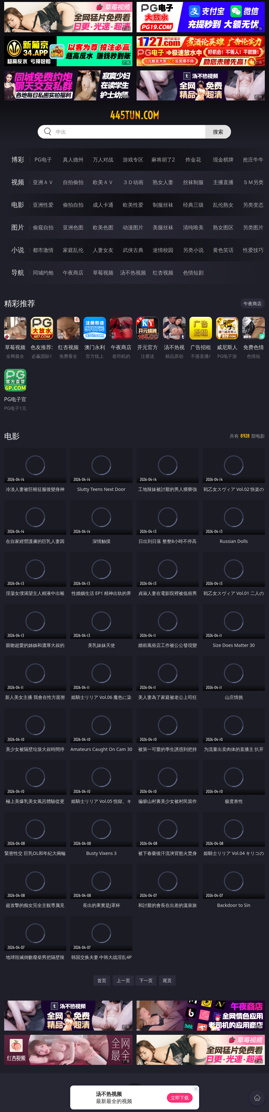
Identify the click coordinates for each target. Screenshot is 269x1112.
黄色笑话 (223, 250)
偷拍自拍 (73, 204)
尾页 (167, 980)
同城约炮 (43, 272)
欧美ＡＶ (103, 182)
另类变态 (253, 204)
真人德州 (73, 159)
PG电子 (43, 159)
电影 (17, 204)
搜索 (218, 131)
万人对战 (103, 159)
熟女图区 (223, 227)
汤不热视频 (133, 272)
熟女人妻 (163, 182)
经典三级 (193, 204)
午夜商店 (73, 272)
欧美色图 (103, 227)
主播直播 (223, 182)
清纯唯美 (193, 227)
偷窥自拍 (43, 227)
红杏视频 (163, 272)
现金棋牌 (223, 159)
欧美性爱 (133, 204)
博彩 (17, 159)
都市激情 (43, 250)
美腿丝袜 (163, 227)
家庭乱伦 (73, 250)
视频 (17, 182)
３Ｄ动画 (133, 182)
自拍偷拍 (73, 182)
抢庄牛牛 (253, 159)
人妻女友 (103, 250)
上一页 (123, 980)
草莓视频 (103, 272)
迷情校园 (163, 250)
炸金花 (193, 159)
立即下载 (180, 1098)
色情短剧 (193, 272)
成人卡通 (103, 204)
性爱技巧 (253, 250)
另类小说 (193, 250)
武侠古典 (133, 250)
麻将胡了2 (163, 159)
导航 (17, 272)
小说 (17, 249)
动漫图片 (133, 227)
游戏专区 (133, 159)
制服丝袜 (163, 204)
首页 (101, 980)
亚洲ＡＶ (43, 182)
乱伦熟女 (223, 204)
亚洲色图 (73, 227)
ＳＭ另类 (253, 182)
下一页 (146, 980)
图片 (17, 227)
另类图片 (253, 227)
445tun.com (134, 115)
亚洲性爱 (43, 204)
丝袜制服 (193, 182)
